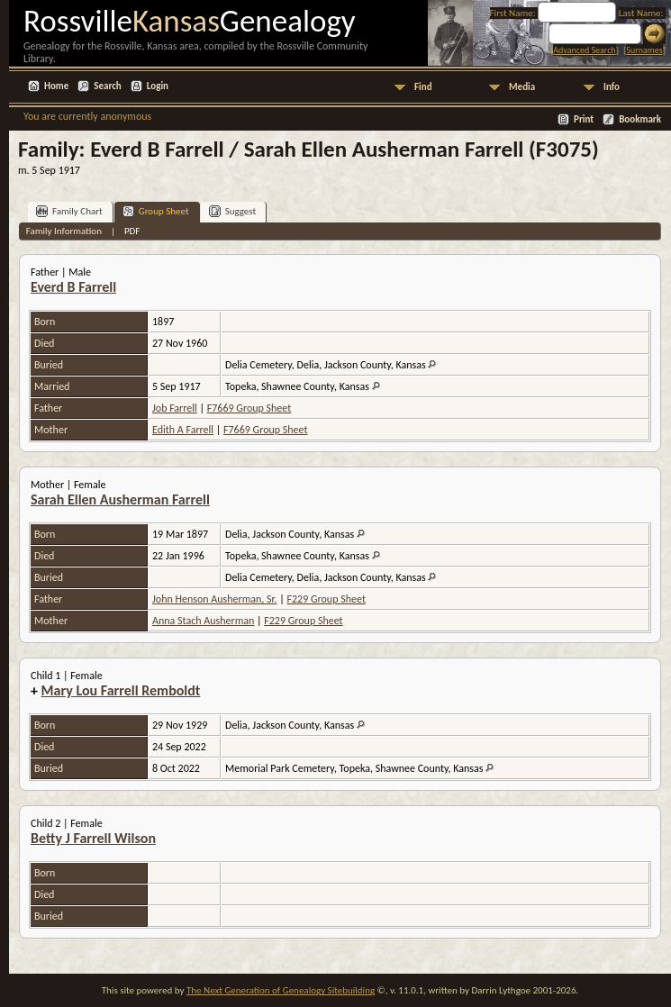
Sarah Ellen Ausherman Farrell (120, 499)
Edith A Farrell (182, 429)
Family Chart (69, 211)
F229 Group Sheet (326, 599)
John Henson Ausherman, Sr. (214, 599)
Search (107, 86)
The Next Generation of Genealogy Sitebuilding (280, 990)
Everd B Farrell (73, 286)
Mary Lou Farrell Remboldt (121, 690)
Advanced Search (584, 50)
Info (611, 87)
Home (56, 86)
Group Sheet (155, 211)
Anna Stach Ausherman (203, 620)
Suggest (233, 211)
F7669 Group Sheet (249, 408)
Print (584, 119)
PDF (132, 231)
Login (157, 86)
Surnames (644, 50)
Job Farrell (174, 408)
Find (423, 87)
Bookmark (640, 119)
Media (522, 87)
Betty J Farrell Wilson (93, 838)
